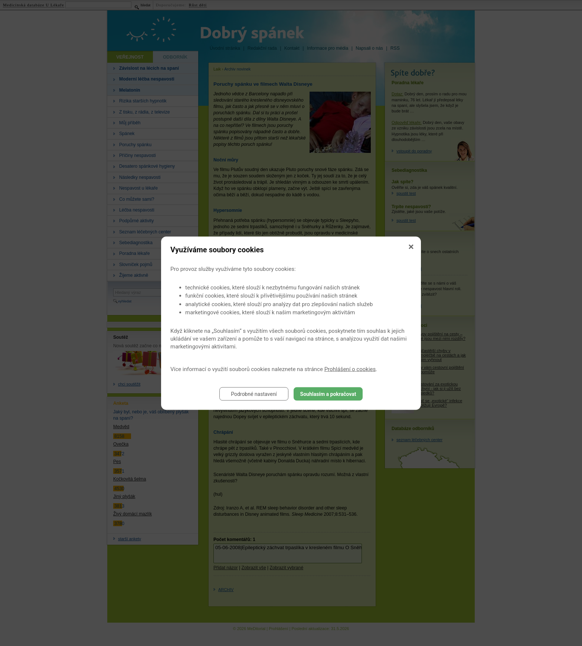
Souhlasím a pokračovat (328, 394)
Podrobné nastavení (254, 394)
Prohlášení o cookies (350, 368)
